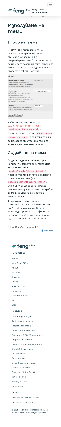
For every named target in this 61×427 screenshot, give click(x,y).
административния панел (23, 125)
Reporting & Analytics (22, 316)
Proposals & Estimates (22, 339)
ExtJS (41, 208)
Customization (19, 358)
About (15, 268)
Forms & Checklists (21, 367)
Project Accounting (21, 326)
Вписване (47, 230)
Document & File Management (27, 335)
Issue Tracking (19, 377)
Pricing (15, 281)
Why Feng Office (20, 263)
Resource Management (23, 330)
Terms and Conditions (22, 402)
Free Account (18, 286)
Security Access (19, 381)
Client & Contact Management (27, 344)
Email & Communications (24, 363)
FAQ (14, 300)
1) (32, 60)
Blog (14, 305)
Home (15, 258)
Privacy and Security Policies (25, 397)
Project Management (22, 321)
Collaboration (18, 353)
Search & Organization (23, 349)
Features (16, 272)
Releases (16, 291)
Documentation (20, 295)
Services (16, 277)
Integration (17, 386)
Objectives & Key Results (24, 372)
